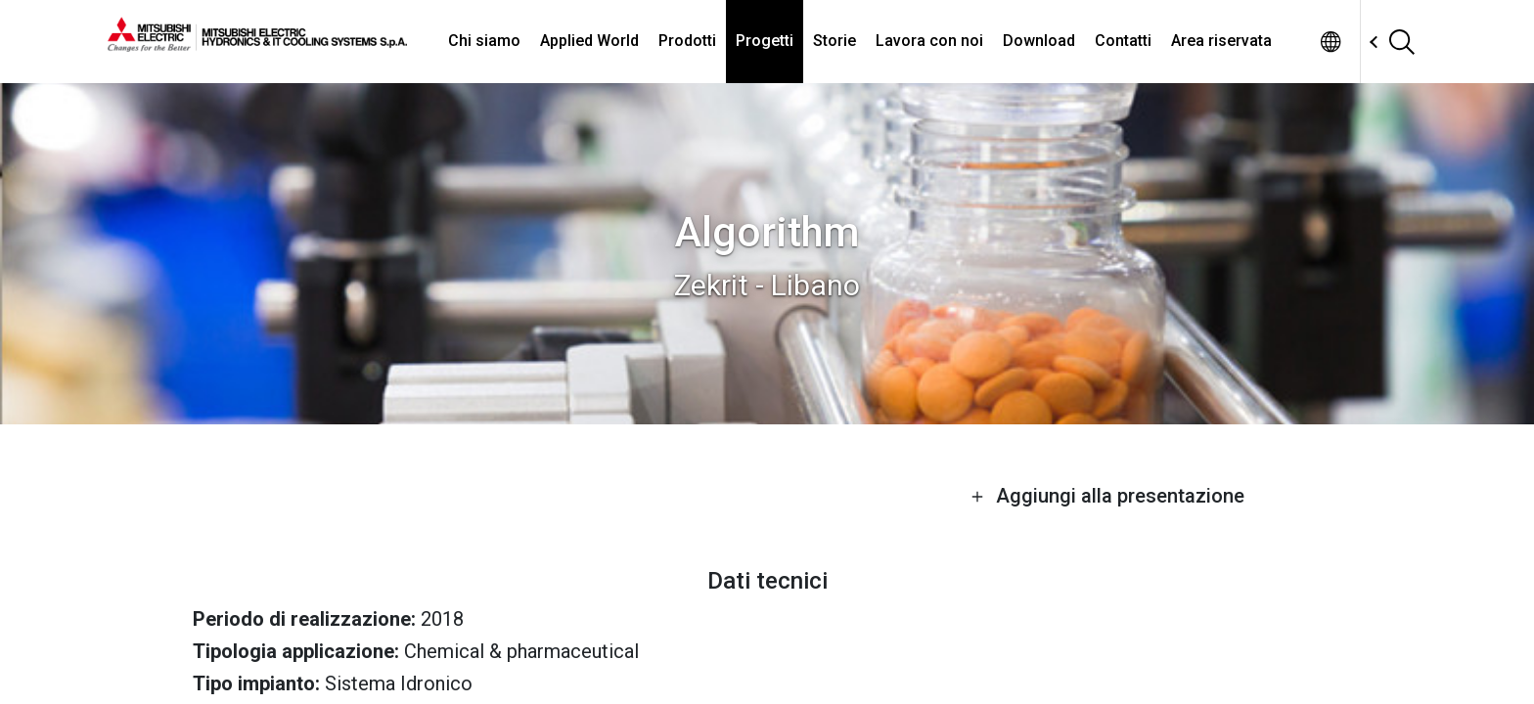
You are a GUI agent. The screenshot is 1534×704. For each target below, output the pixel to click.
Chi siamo (484, 40)
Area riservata (1221, 40)
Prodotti (687, 40)
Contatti (1123, 40)
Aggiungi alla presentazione (1107, 495)
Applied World (589, 40)
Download (1039, 40)
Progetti (764, 40)
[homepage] (257, 44)
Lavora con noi (929, 40)
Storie (834, 40)
